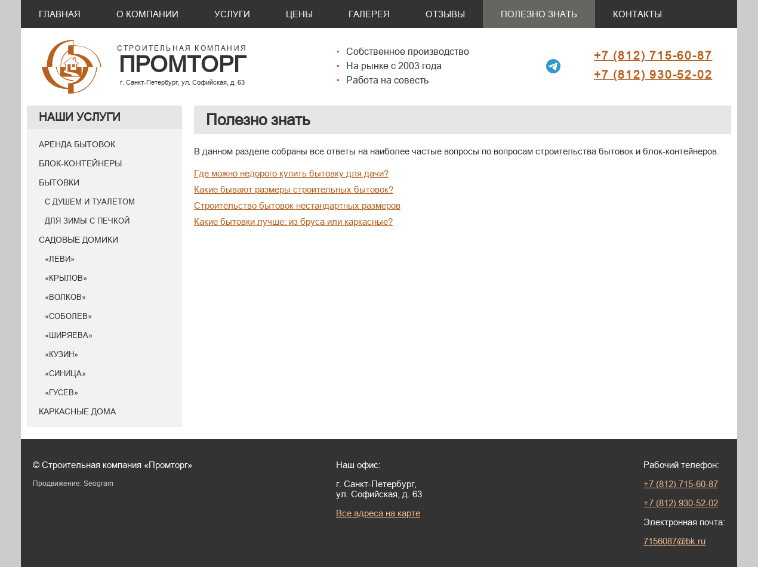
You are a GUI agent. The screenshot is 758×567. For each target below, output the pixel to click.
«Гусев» (61, 392)
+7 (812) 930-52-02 (653, 74)
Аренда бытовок (77, 144)
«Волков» (65, 297)
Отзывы (445, 14)
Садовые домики (78, 239)
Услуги (232, 14)
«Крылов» (66, 278)
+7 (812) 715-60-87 (653, 55)
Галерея (369, 14)
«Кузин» (61, 354)
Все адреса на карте (378, 513)
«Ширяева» (69, 335)
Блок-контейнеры (80, 163)
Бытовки (59, 182)
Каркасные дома (77, 411)
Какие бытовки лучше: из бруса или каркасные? (293, 221)
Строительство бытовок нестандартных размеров (297, 205)
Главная (60, 14)
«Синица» (65, 373)
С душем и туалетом (90, 201)
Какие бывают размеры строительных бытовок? (293, 189)
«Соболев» (68, 316)
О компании (147, 14)
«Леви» (60, 259)
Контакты (637, 14)
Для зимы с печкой (87, 220)
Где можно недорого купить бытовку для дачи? (291, 173)
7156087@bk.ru (674, 541)
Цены (299, 14)
